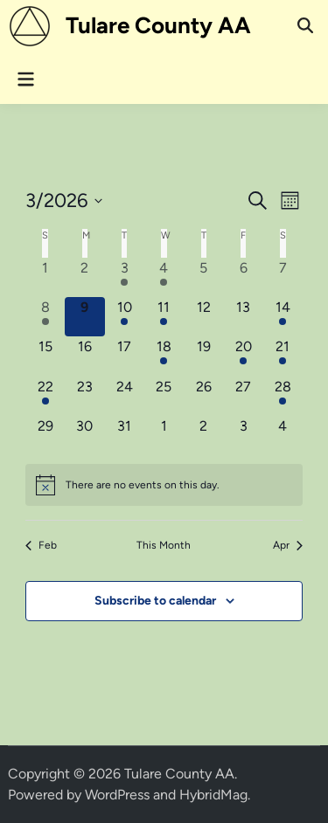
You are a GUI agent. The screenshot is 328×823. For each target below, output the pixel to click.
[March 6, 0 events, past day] (242, 277)
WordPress (117, 794)
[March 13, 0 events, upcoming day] (242, 316)
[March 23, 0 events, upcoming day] (84, 396)
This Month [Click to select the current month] (163, 545)
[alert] (164, 485)
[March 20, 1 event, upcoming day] (242, 356)
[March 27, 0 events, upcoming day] (242, 396)
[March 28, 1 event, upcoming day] (283, 396)
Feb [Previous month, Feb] (41, 545)
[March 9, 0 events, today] (84, 316)
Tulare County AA (158, 25)
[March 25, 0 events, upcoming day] (164, 396)
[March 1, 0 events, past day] (45, 277)
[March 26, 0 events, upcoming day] (203, 396)
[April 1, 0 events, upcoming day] (164, 435)
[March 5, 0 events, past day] (203, 277)
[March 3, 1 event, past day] (124, 277)
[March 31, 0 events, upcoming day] (124, 435)
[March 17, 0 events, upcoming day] (124, 356)
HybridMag (213, 794)
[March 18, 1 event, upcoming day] (164, 356)
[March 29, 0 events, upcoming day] (45, 435)
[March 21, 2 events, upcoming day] (283, 356)
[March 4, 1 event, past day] (164, 277)
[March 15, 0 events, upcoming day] (45, 356)
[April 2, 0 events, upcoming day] (203, 435)
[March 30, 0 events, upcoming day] (84, 435)
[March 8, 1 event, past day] (45, 316)
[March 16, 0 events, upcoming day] (84, 356)
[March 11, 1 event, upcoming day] (164, 316)
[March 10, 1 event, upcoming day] (124, 316)
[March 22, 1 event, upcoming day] (45, 396)
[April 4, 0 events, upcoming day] (283, 435)
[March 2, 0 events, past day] (84, 277)
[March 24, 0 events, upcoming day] (124, 396)
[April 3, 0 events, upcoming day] (242, 435)
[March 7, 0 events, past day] (283, 277)
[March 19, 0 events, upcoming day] (203, 356)
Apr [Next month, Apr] (288, 545)
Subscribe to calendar (155, 600)
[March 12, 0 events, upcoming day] (203, 316)
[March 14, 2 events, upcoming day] (283, 316)
